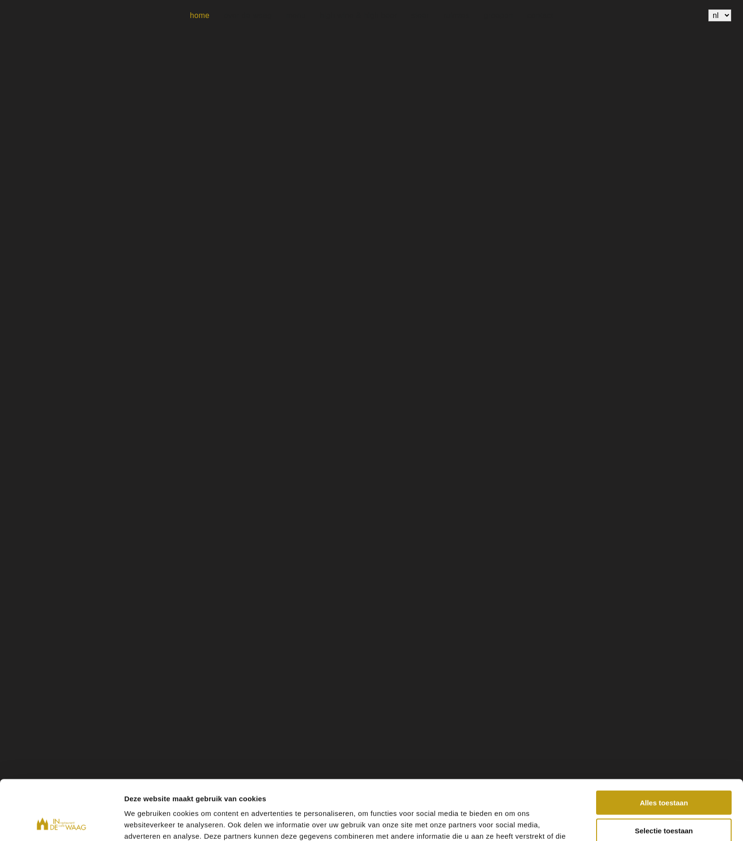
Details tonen (512, 822)
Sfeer (420, 15)
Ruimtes (457, 15)
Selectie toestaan (664, 774)
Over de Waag (248, 15)
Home (200, 15)
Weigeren (664, 802)
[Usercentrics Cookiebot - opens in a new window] (61, 822)
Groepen (498, 15)
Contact (540, 15)
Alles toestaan (664, 746)
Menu (296, 15)
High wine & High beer (358, 15)
